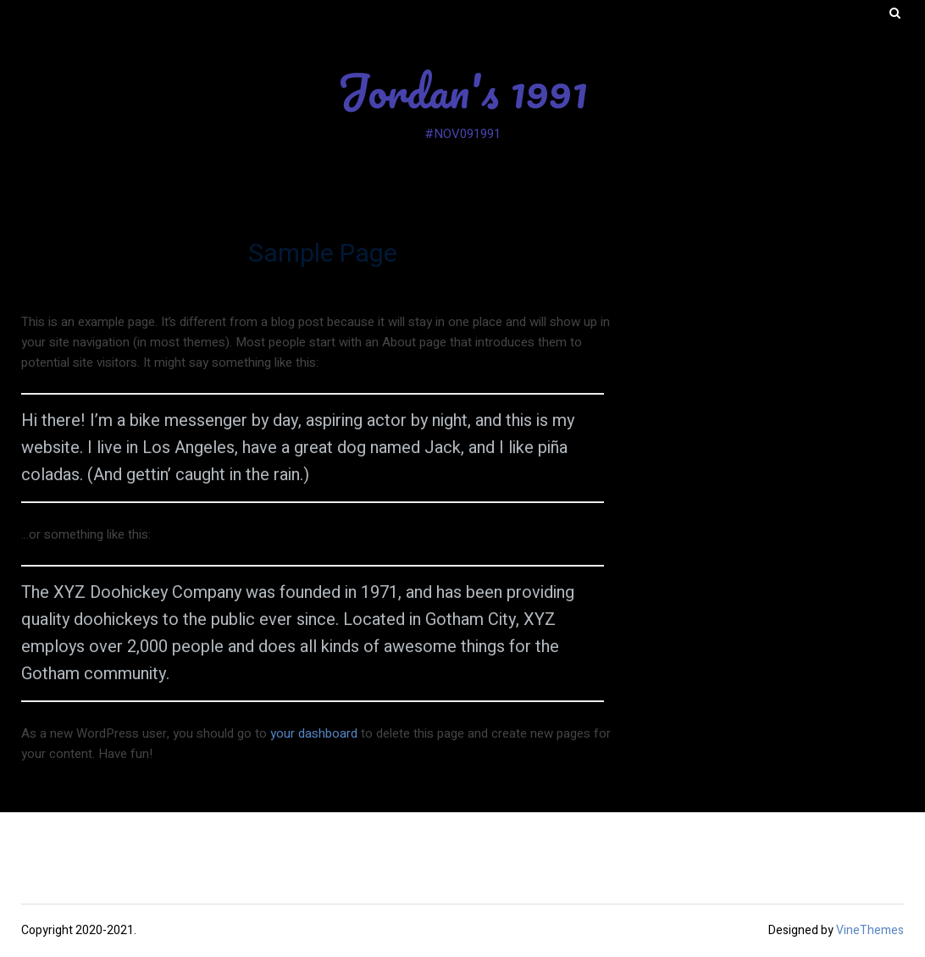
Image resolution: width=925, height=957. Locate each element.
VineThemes (870, 930)
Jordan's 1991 (462, 90)
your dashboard (313, 733)
